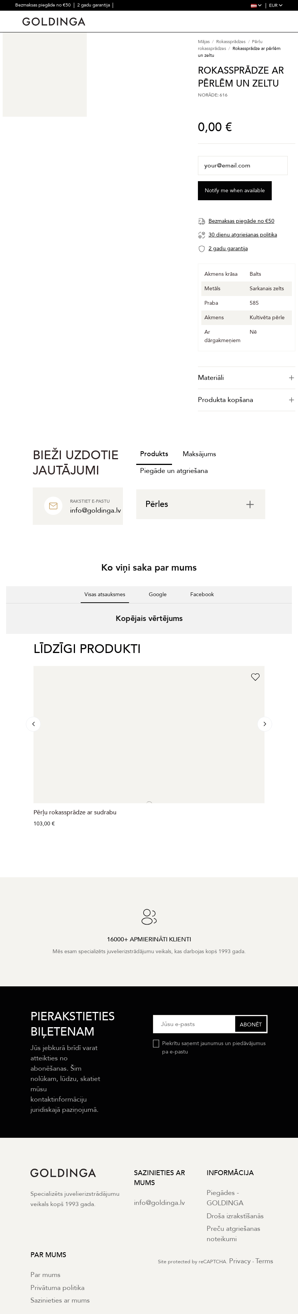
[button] (6, 641)
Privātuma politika (57, 1288)
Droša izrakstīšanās (235, 1216)
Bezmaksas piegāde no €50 (43, 5)
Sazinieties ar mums (60, 1300)
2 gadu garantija (94, 5)
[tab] (246, 378)
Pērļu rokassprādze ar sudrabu (74, 812)
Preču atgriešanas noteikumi (233, 1234)
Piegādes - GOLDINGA (225, 1198)
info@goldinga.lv (159, 1203)
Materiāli (246, 378)
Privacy (240, 1261)
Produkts (154, 454)
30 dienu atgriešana (36, 15)
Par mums (45, 1275)
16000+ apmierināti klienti (89, 15)
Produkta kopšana (246, 400)
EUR (276, 5)
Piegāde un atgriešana (174, 471)
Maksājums (199, 454)
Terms (264, 1261)
